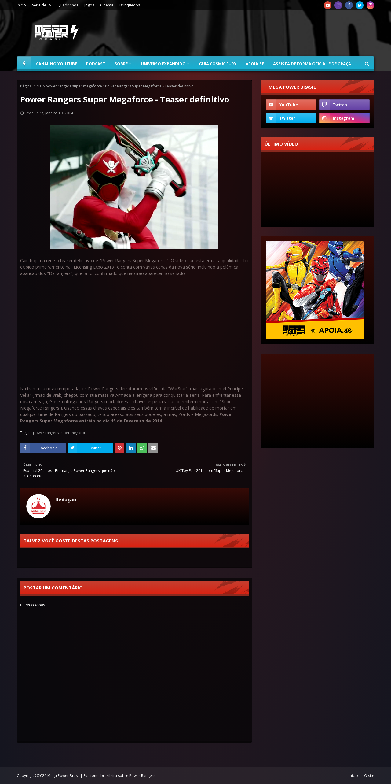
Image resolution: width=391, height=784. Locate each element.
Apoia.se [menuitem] (255, 63)
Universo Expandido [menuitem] (163, 63)
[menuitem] (24, 63)
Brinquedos (129, 5)
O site (369, 775)
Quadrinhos (67, 5)
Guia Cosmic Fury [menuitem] (217, 63)
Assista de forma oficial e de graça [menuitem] (312, 63)
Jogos (89, 5)
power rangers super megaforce (74, 86)
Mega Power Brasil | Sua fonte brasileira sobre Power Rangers (101, 775)
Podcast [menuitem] (95, 63)
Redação (65, 499)
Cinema (106, 5)
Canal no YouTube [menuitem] (56, 63)
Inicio (21, 5)
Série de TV (41, 5)
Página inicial (31, 86)
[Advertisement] (263, 33)
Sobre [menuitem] (121, 63)
